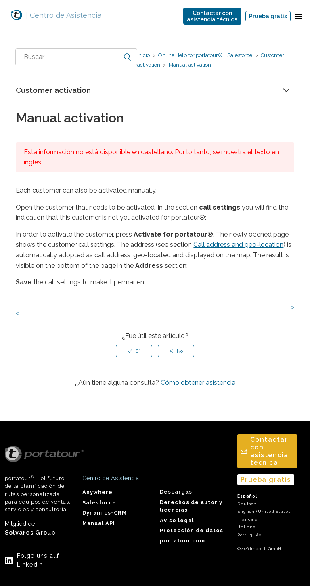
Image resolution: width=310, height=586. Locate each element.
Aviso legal (177, 520)
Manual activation (189, 65)
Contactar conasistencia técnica (212, 16)
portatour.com (182, 541)
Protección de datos (191, 530)
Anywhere (97, 492)
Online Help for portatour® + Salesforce (205, 55)
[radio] (134, 351)
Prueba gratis (268, 16)
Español (247, 496)
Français (247, 519)
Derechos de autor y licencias (191, 506)
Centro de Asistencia (63, 15)
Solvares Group (30, 532)
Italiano (246, 527)
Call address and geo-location (238, 244)
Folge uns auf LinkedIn (38, 560)
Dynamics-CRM (104, 513)
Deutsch (247, 504)
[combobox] (76, 57)
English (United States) (264, 511)
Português (249, 535)
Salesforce (99, 503)
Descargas (176, 492)
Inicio (143, 55)
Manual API (98, 523)
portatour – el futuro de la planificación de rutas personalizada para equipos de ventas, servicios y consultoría (39, 479)
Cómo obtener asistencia (198, 382)
